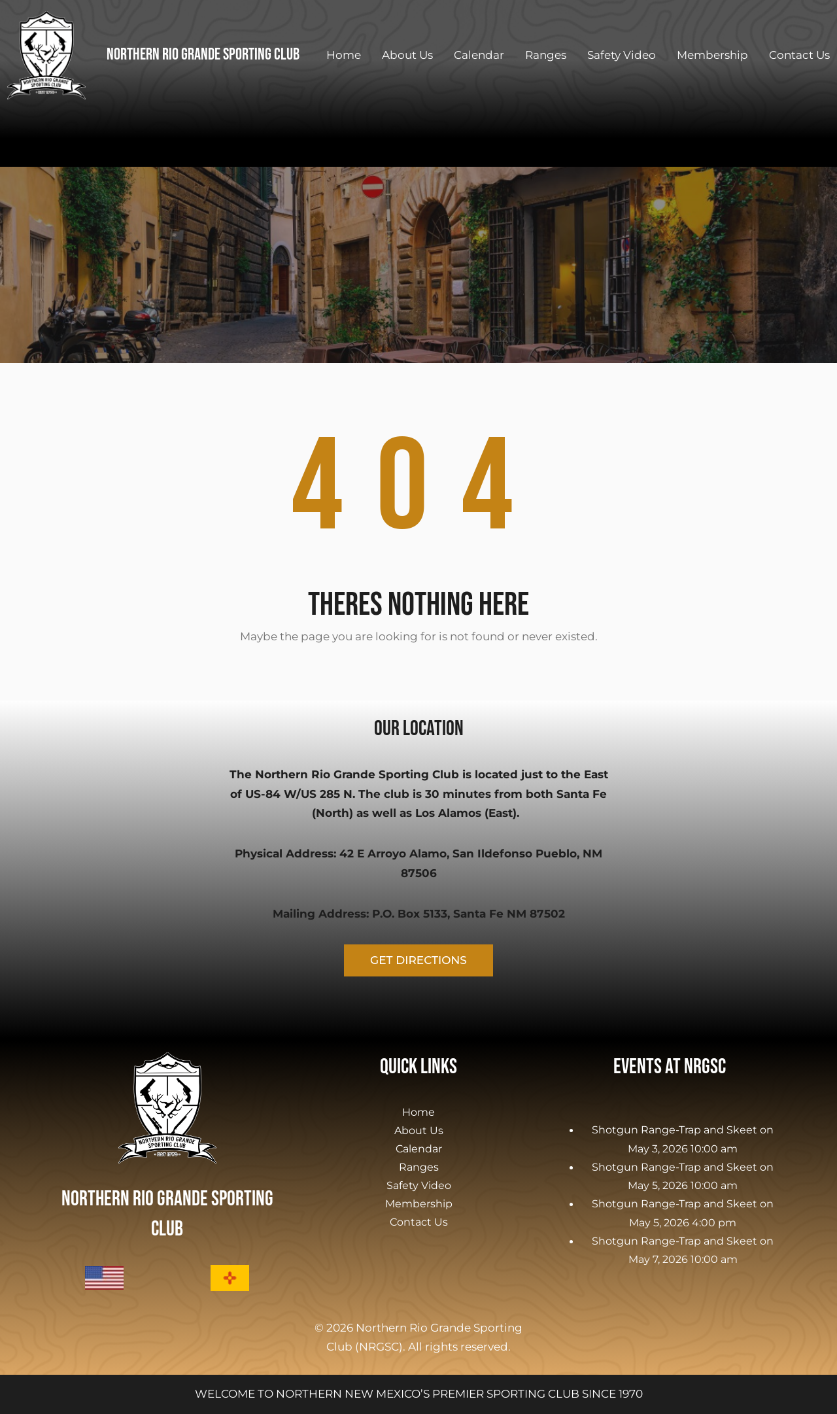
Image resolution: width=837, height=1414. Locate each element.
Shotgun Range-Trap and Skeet (674, 1129)
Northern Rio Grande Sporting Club (203, 54)
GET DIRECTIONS (418, 960)
